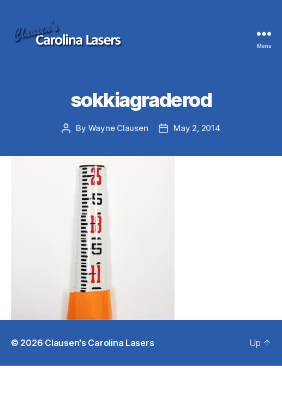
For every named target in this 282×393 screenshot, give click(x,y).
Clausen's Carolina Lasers (99, 342)
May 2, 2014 (196, 128)
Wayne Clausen (118, 128)
